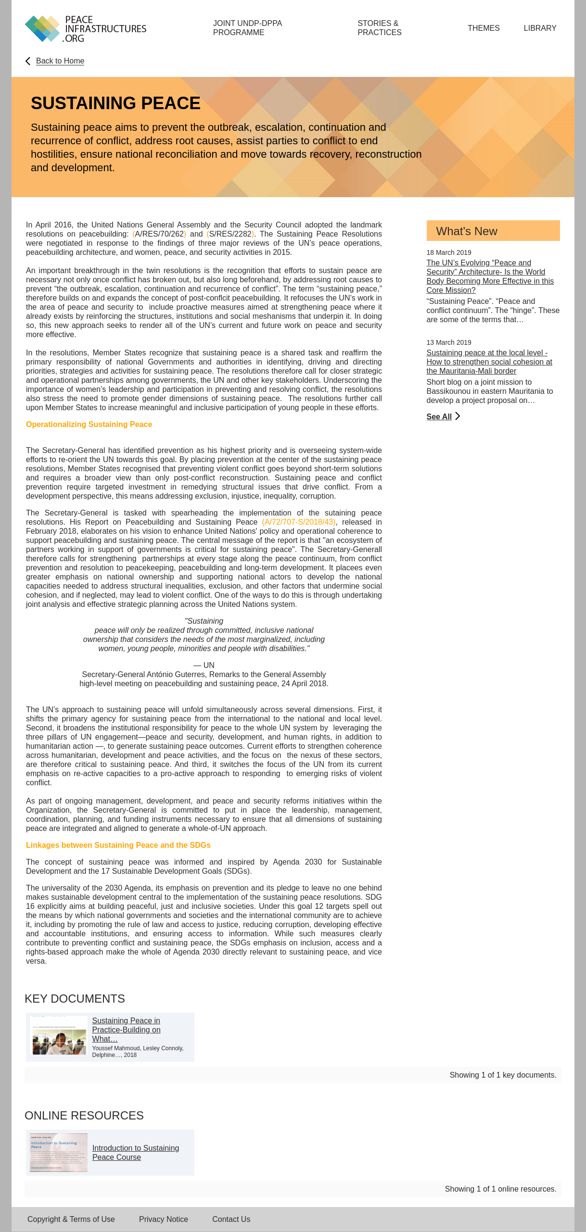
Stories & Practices (379, 28)
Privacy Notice (163, 1219)
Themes (484, 28)
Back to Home (60, 61)
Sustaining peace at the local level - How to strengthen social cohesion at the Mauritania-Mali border (489, 362)
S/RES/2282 (230, 234)
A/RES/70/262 (159, 234)
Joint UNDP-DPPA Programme (247, 28)
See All (439, 417)
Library (540, 28)
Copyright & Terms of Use (71, 1219)
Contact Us (231, 1219)
